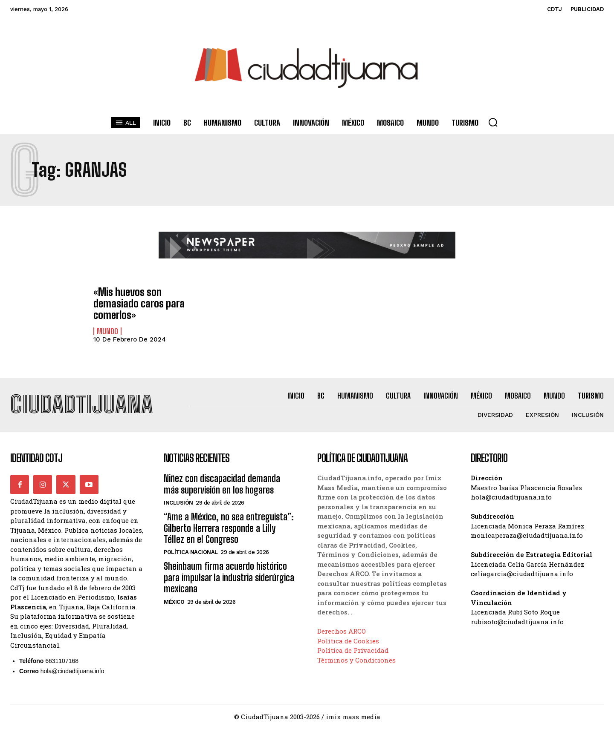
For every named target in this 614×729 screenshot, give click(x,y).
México (174, 602)
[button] (493, 122)
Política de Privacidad (352, 650)
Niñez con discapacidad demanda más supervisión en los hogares (222, 484)
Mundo (107, 331)
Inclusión (178, 503)
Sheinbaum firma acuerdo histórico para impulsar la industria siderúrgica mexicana (229, 578)
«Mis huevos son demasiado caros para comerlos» (138, 303)
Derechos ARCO (341, 631)
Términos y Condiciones (356, 660)
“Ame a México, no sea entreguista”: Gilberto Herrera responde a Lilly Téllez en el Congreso (229, 528)
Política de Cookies (348, 641)
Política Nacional (191, 552)
